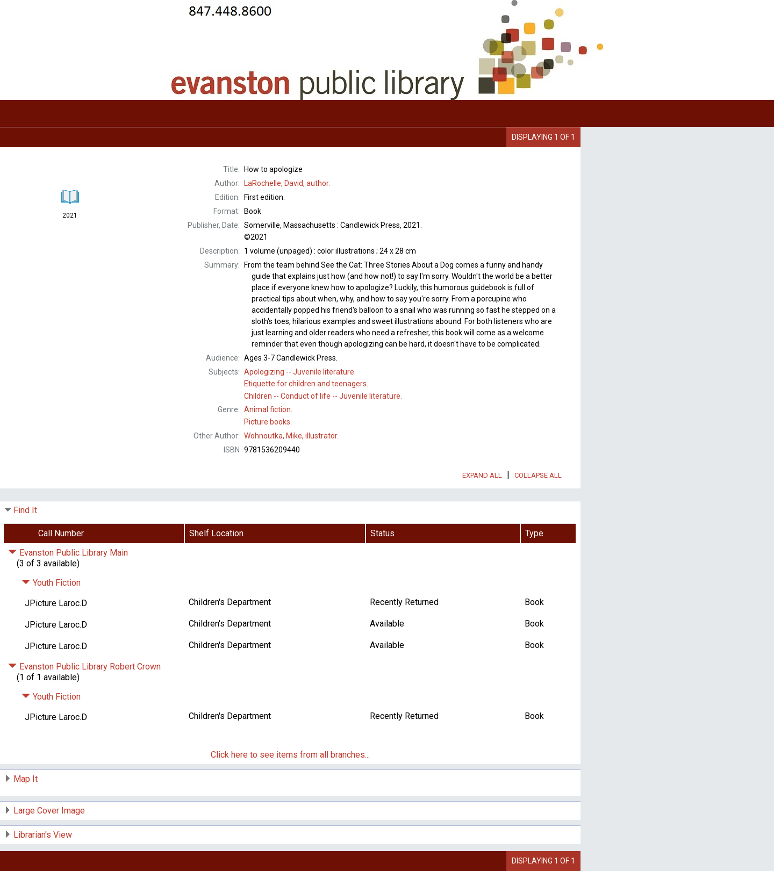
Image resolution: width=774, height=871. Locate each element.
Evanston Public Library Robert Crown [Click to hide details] (84, 666)
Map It (25, 779)
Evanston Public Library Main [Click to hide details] (68, 553)
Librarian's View (42, 835)
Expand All (482, 475)
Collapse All (538, 475)
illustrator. (291, 435)
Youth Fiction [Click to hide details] (51, 583)
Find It (25, 510)
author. (287, 183)
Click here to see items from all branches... (290, 755)
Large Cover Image (49, 810)
